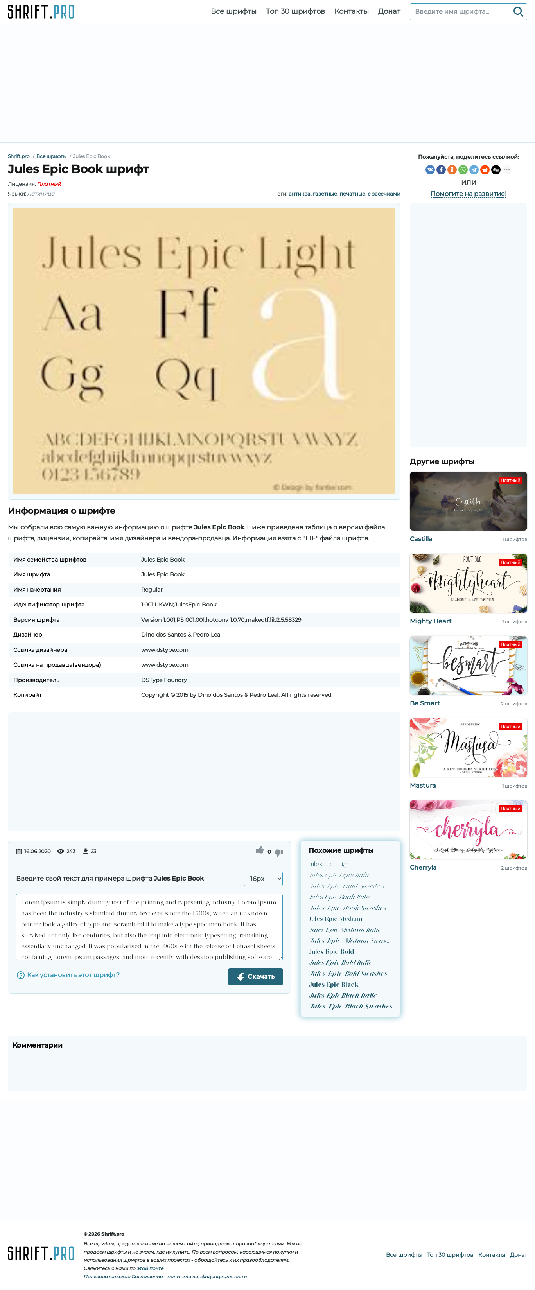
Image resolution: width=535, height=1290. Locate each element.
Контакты (351, 11)
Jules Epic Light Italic (339, 875)
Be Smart (425, 703)
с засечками (384, 193)
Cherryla (423, 867)
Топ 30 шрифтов (295, 11)
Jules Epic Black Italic (342, 995)
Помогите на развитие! (468, 193)
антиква (300, 193)
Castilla (421, 539)
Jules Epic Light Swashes (346, 886)
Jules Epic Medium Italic (345, 929)
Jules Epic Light (330, 864)
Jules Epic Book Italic (339, 897)
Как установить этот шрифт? (68, 975)
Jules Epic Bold (331, 951)
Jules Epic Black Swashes (350, 1006)
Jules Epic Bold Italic (340, 962)
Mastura (423, 785)
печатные (352, 193)
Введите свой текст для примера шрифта (110, 878)
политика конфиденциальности (207, 1276)
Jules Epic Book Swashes (347, 907)
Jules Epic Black (334, 984)
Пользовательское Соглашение (123, 1276)
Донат (389, 11)
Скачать (256, 977)
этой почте (150, 1268)
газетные (325, 193)
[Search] (518, 11)
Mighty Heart (431, 621)
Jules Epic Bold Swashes (348, 973)
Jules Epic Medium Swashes (350, 940)
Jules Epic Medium (335, 918)
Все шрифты (234, 11)
